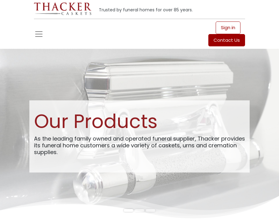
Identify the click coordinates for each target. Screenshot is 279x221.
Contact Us (227, 40)
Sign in (228, 27)
